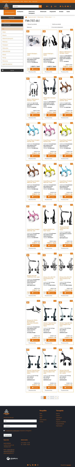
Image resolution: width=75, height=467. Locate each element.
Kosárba (35, 69)
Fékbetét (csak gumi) (7, 38)
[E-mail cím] (20, 426)
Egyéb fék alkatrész (7, 64)
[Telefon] (63, 6)
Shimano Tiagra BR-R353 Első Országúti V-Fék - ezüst (66, 324)
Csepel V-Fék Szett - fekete (48, 54)
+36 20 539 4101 (10, 449)
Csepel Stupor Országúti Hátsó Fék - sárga (49, 181)
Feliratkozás (8, 435)
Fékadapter (5, 45)
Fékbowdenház (6, 51)
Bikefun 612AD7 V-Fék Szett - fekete (48, 230)
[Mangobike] (26, 17)
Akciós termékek (56, 24)
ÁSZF (41, 417)
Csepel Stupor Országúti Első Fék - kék (33, 140)
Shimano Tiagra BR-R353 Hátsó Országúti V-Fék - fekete (33, 372)
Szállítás (58, 419)
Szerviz (58, 413)
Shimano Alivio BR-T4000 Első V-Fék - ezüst (33, 276)
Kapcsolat (34, 1)
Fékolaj (4, 57)
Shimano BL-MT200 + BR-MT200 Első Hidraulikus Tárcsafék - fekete (33, 322)
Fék (3, 29)
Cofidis (41, 421)
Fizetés (58, 415)
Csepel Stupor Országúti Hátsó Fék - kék (66, 181)
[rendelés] (37, 27)
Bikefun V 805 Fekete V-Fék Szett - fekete (66, 52)
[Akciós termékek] (51, 24)
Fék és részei (6, 25)
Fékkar (4, 32)
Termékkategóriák (10, 12)
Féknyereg (5, 61)
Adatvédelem (43, 419)
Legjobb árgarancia (14, 1)
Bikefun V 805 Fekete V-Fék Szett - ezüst (33, 99)
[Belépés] (51, 6)
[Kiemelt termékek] (26, 24)
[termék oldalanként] (62, 27)
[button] (55, 6)
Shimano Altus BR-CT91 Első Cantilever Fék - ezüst (49, 278)
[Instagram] (70, 6)
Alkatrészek (6, 21)
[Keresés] (26, 6)
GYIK (22, 1)
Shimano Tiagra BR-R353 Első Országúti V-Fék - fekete (49, 324)
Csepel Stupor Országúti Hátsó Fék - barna (33, 181)
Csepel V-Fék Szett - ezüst (32, 54)
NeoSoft (69, 465)
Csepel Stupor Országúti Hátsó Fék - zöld (66, 140)
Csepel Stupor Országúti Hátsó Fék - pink (33, 230)
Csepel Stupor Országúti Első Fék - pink (49, 140)
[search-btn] (40, 6)
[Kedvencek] (47, 6)
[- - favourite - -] (28, 69)
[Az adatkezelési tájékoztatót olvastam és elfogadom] (4, 430)
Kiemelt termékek (32, 24)
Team (41, 415)
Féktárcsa (4, 41)
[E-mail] (60, 6)
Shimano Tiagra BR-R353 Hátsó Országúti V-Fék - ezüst (49, 372)
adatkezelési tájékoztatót (12, 430)
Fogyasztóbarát (60, 423)
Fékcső (4, 54)
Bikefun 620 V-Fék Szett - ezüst (49, 98)
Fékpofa (4, 35)
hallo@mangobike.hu (9, 451)
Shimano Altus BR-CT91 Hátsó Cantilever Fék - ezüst (65, 278)
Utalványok (59, 417)
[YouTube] (68, 6)
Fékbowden (5, 48)
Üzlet (41, 413)
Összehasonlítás (32, 71)
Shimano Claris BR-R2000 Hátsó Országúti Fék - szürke (65, 372)
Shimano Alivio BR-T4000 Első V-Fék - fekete (64, 228)
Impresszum (59, 425)
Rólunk (26, 1)
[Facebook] (65, 6)
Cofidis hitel (5, 1)
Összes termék (32, 17)
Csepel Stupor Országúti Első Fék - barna (66, 99)
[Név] (20, 421)
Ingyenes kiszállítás (61, 421)
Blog (30, 1)
